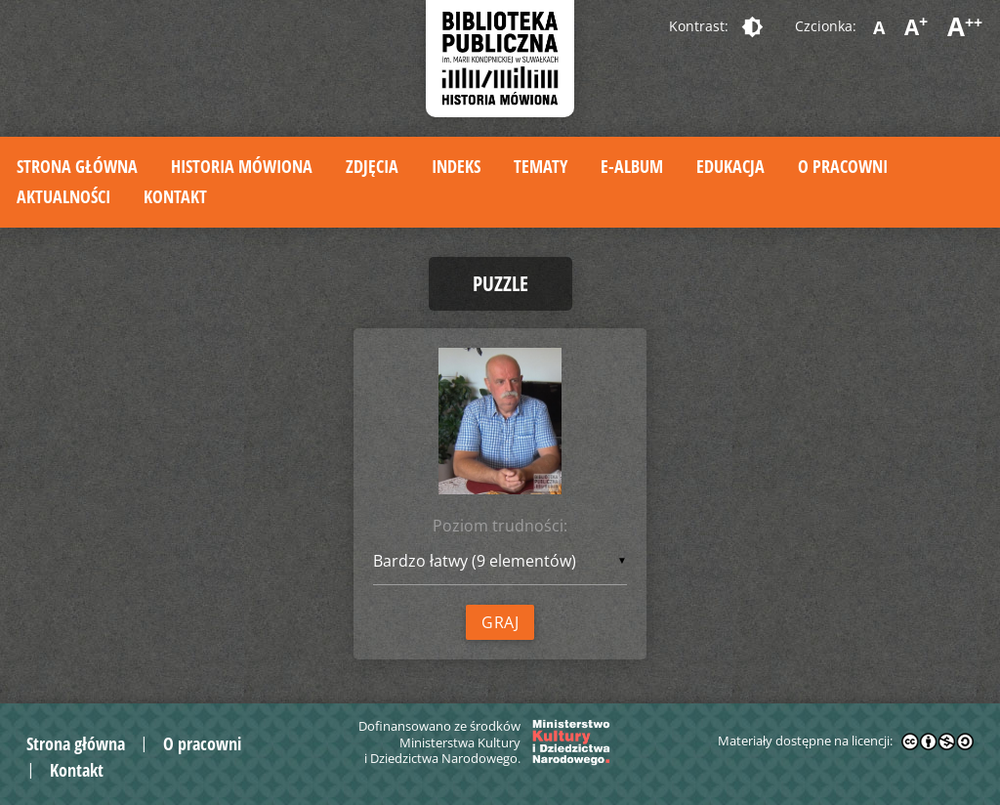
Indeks (456, 166)
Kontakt (175, 196)
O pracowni (843, 166)
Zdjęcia (372, 166)
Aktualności (63, 196)
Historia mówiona (241, 166)
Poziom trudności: (500, 525)
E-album (632, 166)
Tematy (540, 166)
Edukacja (730, 166)
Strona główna (77, 166)
